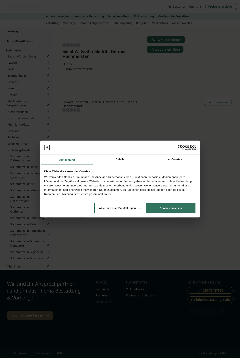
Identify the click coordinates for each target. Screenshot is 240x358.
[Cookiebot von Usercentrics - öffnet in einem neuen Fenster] (180, 147)
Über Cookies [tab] (173, 159)
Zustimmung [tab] (67, 159)
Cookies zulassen (171, 208)
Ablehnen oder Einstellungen (119, 208)
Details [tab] (120, 159)
